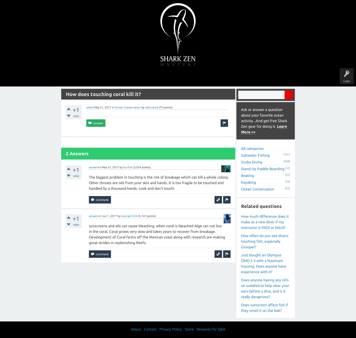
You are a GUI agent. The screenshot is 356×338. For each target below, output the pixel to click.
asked (90, 107)
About (217, 77)
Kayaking (248, 182)
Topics (163, 77)
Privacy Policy (170, 329)
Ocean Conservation (128, 107)
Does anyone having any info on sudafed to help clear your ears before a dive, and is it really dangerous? (265, 288)
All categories (252, 148)
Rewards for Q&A (211, 329)
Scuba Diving (251, 162)
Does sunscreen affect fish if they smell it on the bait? (264, 308)
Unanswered (146, 77)
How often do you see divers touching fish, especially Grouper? (264, 241)
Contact (150, 329)
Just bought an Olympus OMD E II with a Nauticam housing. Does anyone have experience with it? (263, 263)
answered (95, 167)
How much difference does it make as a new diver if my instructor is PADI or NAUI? (265, 222)
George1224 (129, 215)
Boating (247, 175)
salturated (151, 107)
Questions (126, 77)
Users (178, 77)
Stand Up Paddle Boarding (262, 169)
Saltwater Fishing (255, 155)
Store (231, 77)
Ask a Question (197, 77)
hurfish (127, 167)
